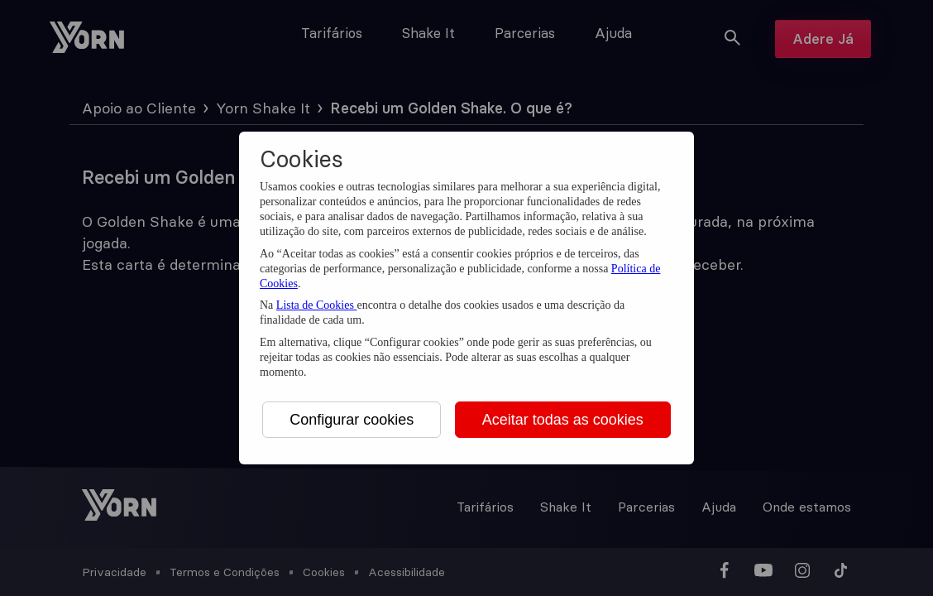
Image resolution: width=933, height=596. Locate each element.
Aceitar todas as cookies (563, 419)
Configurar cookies (351, 419)
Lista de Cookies (316, 305)
